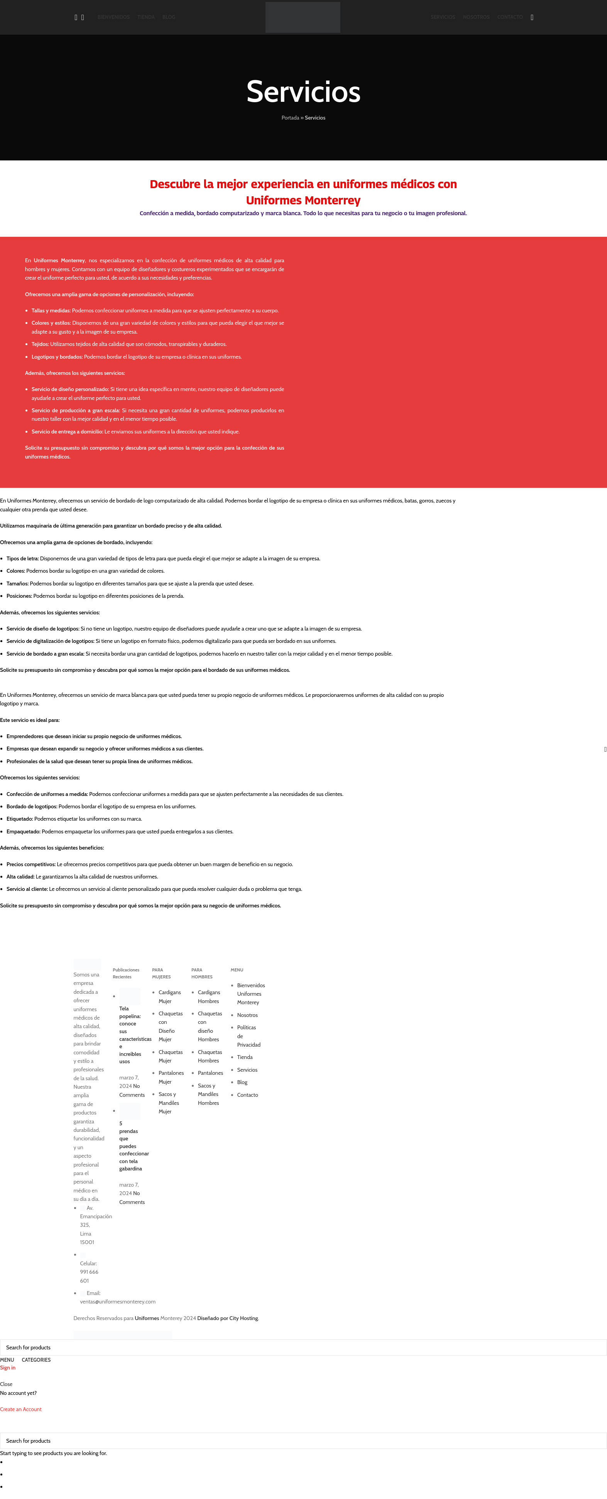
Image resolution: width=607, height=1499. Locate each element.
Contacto (247, 1094)
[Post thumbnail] (129, 996)
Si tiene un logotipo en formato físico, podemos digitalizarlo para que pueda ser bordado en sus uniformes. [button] (216, 640)
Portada (290, 117)
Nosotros (247, 1015)
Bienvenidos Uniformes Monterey (251, 994)
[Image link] (87, 964)
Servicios (247, 1069)
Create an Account (21, 1409)
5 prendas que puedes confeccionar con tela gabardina (134, 1146)
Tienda (245, 1057)
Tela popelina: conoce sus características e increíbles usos (135, 1035)
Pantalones (210, 1072)
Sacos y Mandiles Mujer (169, 1103)
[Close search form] (9, 1423)
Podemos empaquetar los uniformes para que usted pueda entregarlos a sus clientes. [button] (137, 831)
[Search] (74, 17)
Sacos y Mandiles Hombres (208, 1094)
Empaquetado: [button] (24, 831)
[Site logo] (302, 16)
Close (6, 1384)
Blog (242, 1082)
